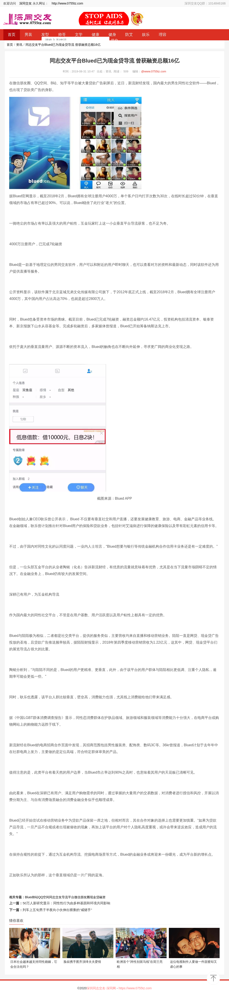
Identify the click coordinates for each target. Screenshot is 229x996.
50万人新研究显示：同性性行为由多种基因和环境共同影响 (66, 903)
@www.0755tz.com (153, 71)
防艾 (129, 35)
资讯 (19, 44)
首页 (10, 44)
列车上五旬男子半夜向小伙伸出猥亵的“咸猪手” (57, 910)
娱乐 (146, 35)
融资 (102, 897)
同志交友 (55, 897)
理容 (162, 35)
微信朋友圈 (82, 897)
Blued (29, 897)
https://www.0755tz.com (135, 988)
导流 (65, 897)
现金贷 (94, 897)
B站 (35, 897)
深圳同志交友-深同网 (102, 988)
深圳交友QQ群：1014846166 (205, 3)
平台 (71, 897)
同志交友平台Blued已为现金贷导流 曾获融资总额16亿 (62, 44)
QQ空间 (43, 897)
